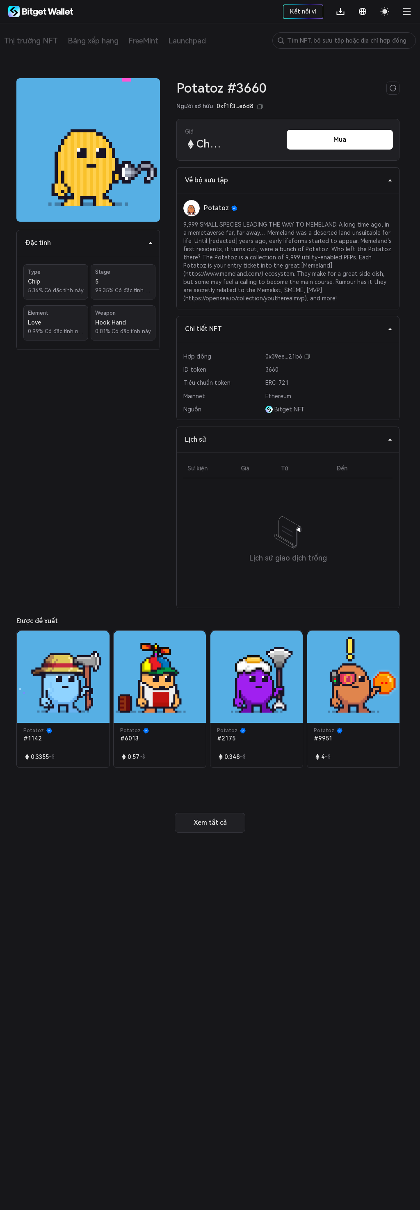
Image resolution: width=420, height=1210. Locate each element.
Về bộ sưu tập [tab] (289, 180)
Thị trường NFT (31, 40)
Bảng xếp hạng (93, 40)
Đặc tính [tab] (89, 243)
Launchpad (187, 40)
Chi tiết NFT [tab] (289, 329)
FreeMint (143, 40)
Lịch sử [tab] (289, 439)
